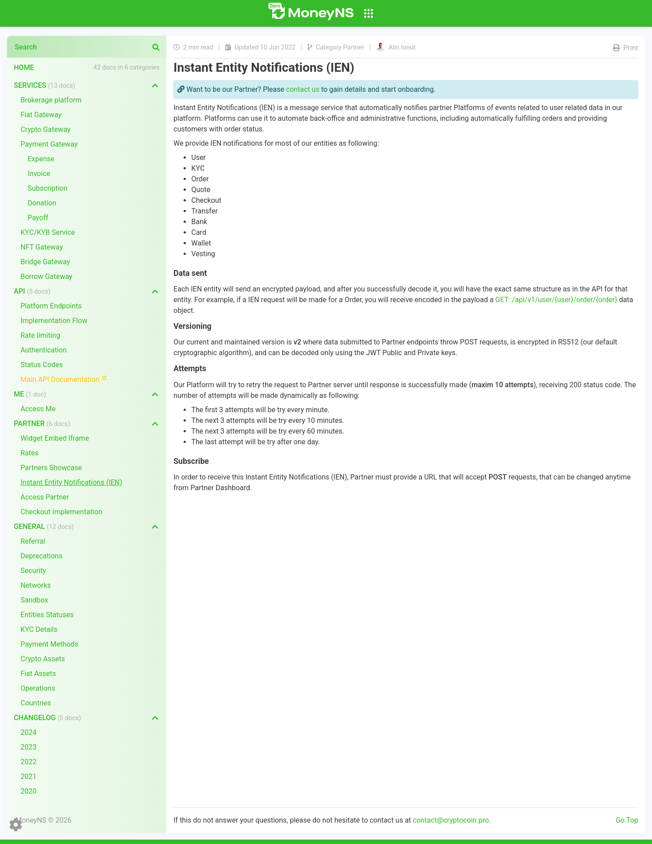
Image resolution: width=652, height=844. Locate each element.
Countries (36, 703)
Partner (42, 423)
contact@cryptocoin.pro (451, 820)
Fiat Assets (38, 673)
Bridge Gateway (45, 262)
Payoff (38, 217)
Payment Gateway (49, 144)
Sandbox (34, 600)
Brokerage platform (51, 100)
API (32, 291)
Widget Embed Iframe (55, 438)
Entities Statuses (47, 614)
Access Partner (45, 497)
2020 (29, 791)
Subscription (47, 188)
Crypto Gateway (45, 129)
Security (33, 570)
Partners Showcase (51, 467)
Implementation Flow (54, 320)
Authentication (44, 350)
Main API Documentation (68, 379)
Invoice (39, 173)
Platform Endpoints (51, 306)
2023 (29, 747)
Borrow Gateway (46, 276)
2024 (29, 732)
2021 (29, 776)
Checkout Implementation (61, 512)
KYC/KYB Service (48, 232)
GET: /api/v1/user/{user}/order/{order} (556, 299)
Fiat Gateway (41, 115)
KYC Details (39, 629)
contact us (303, 89)
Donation (42, 203)
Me (30, 394)
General (44, 526)
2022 (29, 762)
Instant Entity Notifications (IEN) (71, 482)
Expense (41, 159)
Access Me (38, 409)
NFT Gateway (42, 247)
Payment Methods (49, 644)
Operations (38, 688)
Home (24, 67)
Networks (36, 585)
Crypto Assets (43, 659)
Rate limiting (40, 335)
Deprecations (41, 556)
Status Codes (42, 365)
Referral (33, 541)
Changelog (47, 717)
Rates (30, 453)
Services (44, 85)
